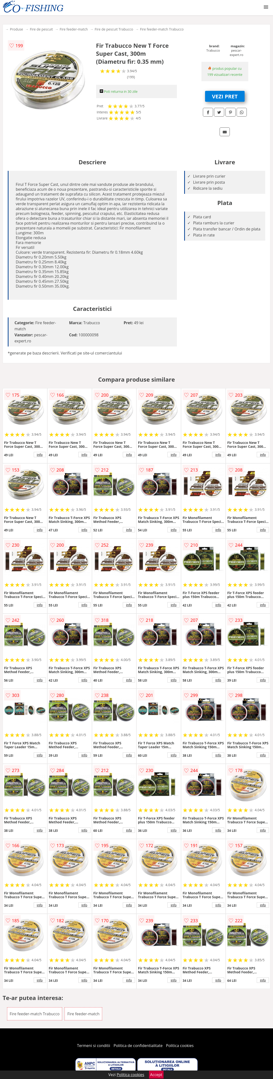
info (40, 454)
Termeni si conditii (93, 1045)
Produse (16, 29)
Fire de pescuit (41, 29)
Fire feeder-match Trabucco (162, 29)
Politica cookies (180, 1045)
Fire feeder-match (74, 29)
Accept (156, 1074)
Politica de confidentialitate (138, 1045)
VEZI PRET (225, 96)
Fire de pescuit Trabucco (114, 29)
